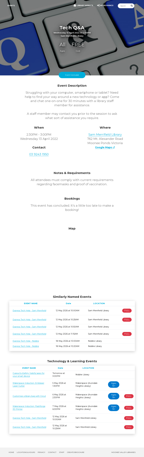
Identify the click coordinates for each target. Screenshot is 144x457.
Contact (52, 452)
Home (11, 452)
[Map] (72, 260)
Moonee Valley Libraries (123, 452)
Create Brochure (75, 452)
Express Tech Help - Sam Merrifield (29, 310)
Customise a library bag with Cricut (29, 396)
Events (11, 6)
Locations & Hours (26, 452)
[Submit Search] (131, 5)
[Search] (123, 5)
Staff (61, 452)
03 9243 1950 (39, 154)
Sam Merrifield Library (105, 134)
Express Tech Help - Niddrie (26, 341)
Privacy (41, 452)
